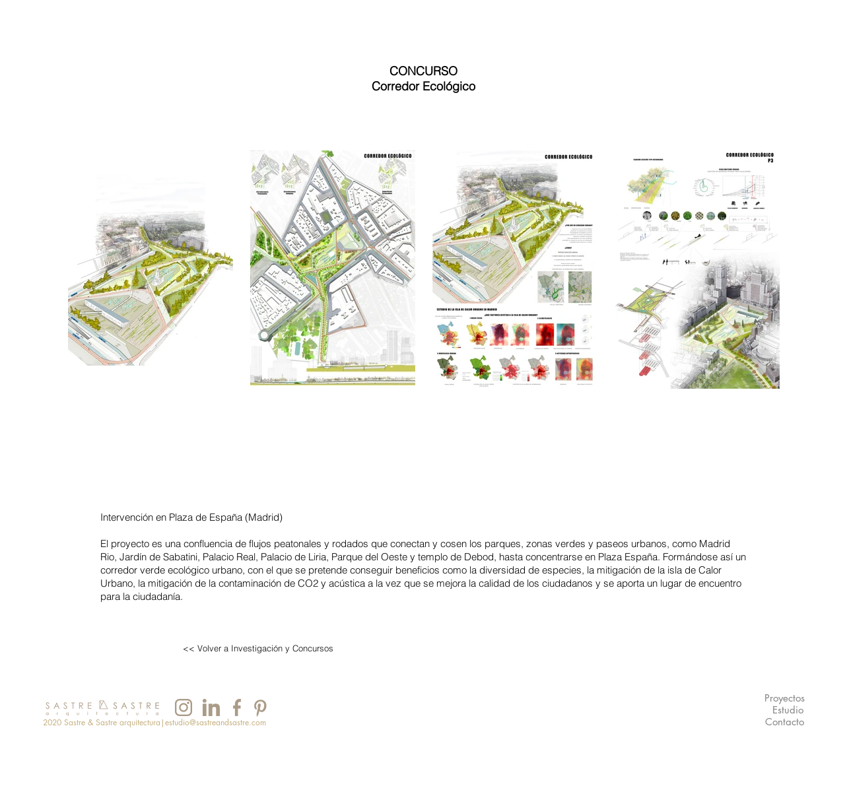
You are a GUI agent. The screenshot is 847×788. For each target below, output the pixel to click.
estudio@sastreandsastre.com (215, 722)
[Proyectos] (784, 698)
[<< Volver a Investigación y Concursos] (258, 648)
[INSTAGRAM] (184, 707)
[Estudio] (787, 710)
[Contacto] (784, 722)
